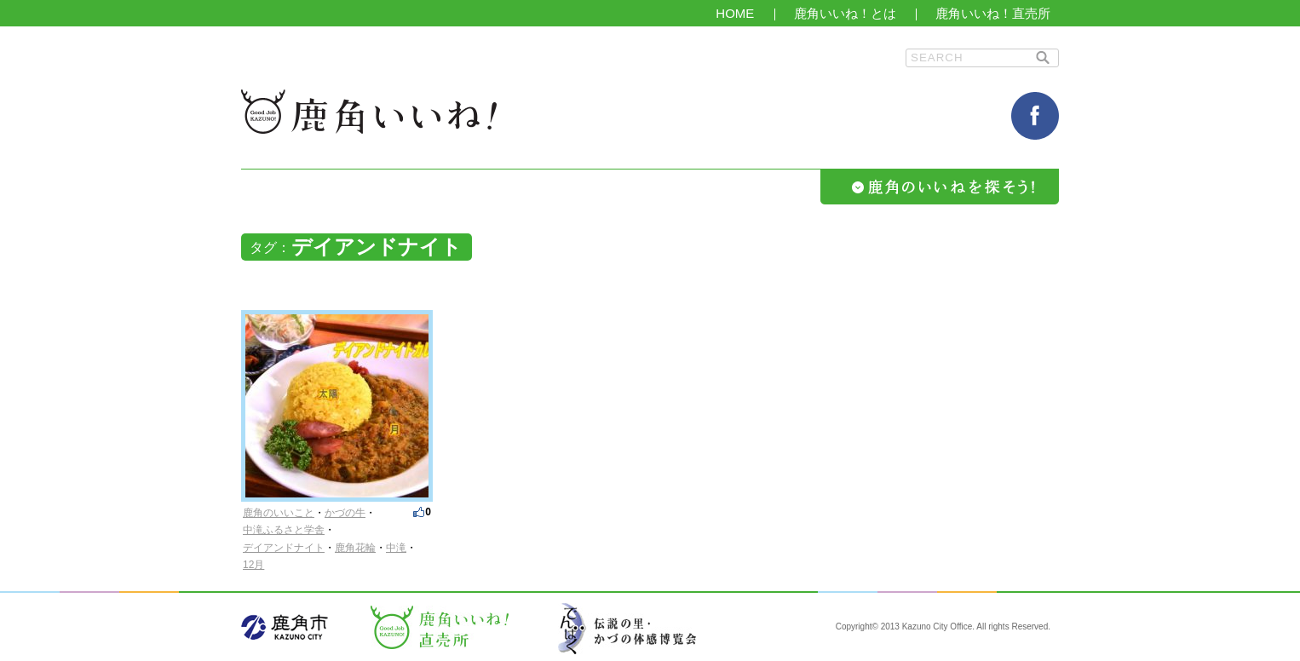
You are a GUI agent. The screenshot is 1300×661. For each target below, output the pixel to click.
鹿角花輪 (355, 548)
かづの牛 (345, 513)
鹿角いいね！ (369, 111)
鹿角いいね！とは (845, 13)
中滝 (396, 548)
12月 (253, 565)
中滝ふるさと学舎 (284, 530)
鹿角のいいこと (278, 513)
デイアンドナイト (284, 548)
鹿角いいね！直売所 (992, 13)
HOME (735, 13)
